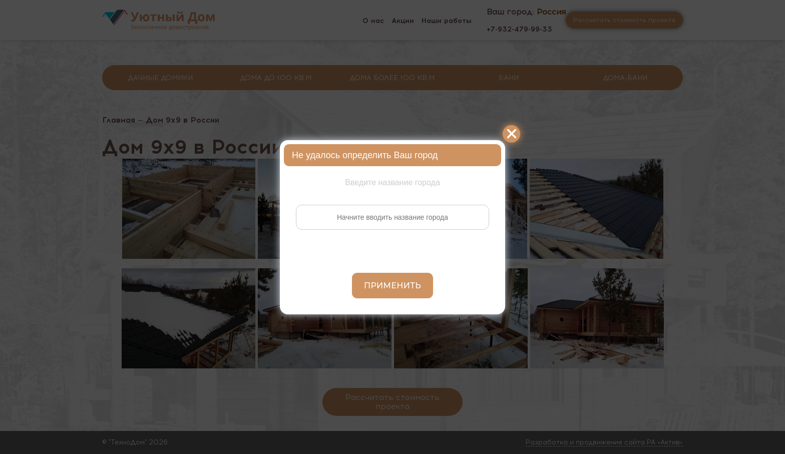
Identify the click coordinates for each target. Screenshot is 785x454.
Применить (392, 285)
